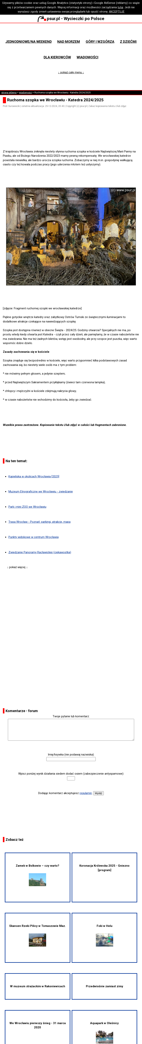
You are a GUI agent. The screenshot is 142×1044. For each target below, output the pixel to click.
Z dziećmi (128, 42)
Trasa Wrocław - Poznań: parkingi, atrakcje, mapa (39, 522)
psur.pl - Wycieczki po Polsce (71, 18)
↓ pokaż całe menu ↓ (71, 72)
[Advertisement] (72, 138)
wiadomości (25, 92)
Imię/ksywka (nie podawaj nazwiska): (71, 754)
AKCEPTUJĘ (117, 11)
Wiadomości (87, 57)
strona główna (9, 92)
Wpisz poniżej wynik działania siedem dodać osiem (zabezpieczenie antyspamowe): (71, 773)
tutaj (120, 7)
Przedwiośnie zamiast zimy (104, 986)
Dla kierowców (57, 57)
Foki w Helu (104, 935)
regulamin (86, 793)
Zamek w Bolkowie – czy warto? (37, 875)
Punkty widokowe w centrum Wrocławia (33, 537)
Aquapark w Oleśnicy (104, 1032)
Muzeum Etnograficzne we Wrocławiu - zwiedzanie (40, 491)
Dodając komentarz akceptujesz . (65, 793)
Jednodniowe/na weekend (28, 42)
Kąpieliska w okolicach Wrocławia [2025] (33, 476)
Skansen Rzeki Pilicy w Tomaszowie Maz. (37, 935)
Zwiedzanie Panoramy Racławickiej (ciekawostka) (39, 552)
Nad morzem (68, 42)
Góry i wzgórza (100, 42)
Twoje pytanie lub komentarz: (71, 716)
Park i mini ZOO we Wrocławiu (27, 506)
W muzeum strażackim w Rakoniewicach (37, 986)
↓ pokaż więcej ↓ (17, 567)
